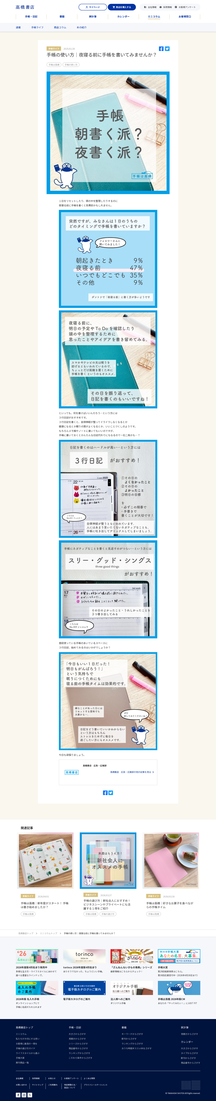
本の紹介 (82, 27)
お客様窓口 (185, 16)
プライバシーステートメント (96, 1084)
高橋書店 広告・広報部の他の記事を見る (130, 771)
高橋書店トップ (24, 1027)
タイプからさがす (189, 1053)
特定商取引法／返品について (70, 1086)
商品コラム (60, 27)
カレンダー (123, 16)
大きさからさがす (77, 1033)
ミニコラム (154, 16)
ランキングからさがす (79, 1053)
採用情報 (167, 7)
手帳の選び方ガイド (25, 1048)
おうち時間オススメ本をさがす (137, 1048)
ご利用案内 (52, 1084)
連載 (18, 27)
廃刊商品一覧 (22, 1062)
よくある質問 (89, 1078)
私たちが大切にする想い (28, 1038)
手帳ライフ (37, 27)
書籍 (61, 16)
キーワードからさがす (132, 1033)
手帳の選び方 (107, 913)
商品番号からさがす (78, 1048)
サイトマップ (37, 1084)
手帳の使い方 (71, 64)
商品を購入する (122, 7)
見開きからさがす (77, 1038)
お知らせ (51, 1078)
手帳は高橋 (54, 64)
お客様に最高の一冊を (26, 1043)
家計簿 (92, 16)
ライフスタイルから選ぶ (28, 1053)
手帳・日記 (31, 16)
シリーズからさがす (78, 1043)
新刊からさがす (129, 1038)
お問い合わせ (21, 1084)
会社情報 (152, 7)
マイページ (93, 7)
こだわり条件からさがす (80, 1057)
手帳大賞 (20, 1057)
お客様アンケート (187, 7)
